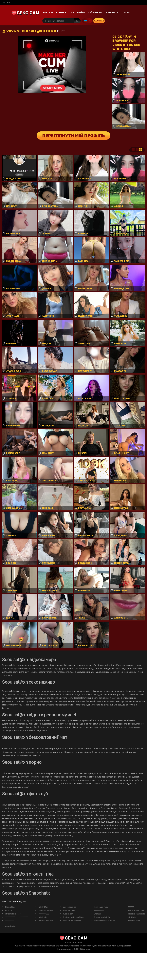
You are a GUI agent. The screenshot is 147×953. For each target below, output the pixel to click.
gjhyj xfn (8, 910)
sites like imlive (134, 920)
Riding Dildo (10, 907)
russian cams (68, 914)
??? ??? (131, 907)
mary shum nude (101, 907)
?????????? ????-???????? (16, 917)
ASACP (73, 942)
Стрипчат (126, 12)
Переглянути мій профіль (73, 135)
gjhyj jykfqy (43, 907)
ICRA (80, 942)
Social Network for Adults (104, 920)
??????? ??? (44, 914)
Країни (81, 12)
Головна (48, 12)
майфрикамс (95, 12)
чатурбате (112, 12)
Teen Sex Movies (46, 910)
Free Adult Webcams (72, 920)
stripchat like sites (13, 914)
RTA (67, 942)
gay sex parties (69, 907)
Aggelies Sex (10, 926)
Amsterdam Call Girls (102, 917)
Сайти (60, 12)
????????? (9, 920)
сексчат (6, 2)
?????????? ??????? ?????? (106, 910)
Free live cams (69, 910)
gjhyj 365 (132, 917)
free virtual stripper (136, 910)
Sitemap (97, 914)
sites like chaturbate (136, 914)
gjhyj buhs (43, 917)
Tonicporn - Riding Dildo (73, 917)
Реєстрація (99, 20)
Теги (71, 12)
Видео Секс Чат (46, 920)
